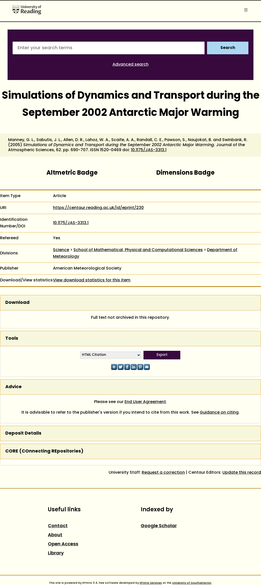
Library (56, 553)
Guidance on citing (219, 412)
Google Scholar (159, 526)
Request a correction (163, 472)
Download (17, 303)
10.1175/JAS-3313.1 (148, 150)
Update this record (241, 472)
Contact (58, 526)
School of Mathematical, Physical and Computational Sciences (138, 250)
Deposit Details (23, 433)
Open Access (63, 544)
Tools (11, 338)
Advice (13, 387)
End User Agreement (145, 402)
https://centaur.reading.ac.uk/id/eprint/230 (98, 208)
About (55, 535)
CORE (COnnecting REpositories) (44, 451)
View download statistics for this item (91, 280)
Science (61, 250)
